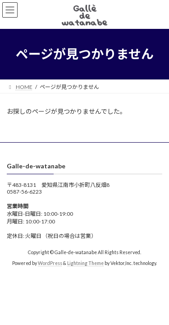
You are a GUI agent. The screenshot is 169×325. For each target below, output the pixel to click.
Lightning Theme (85, 263)
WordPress (50, 263)
